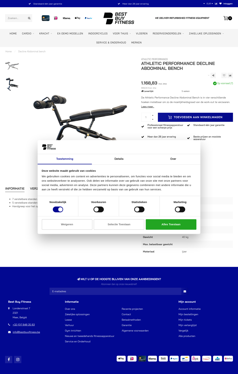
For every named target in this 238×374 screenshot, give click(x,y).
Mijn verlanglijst (187, 325)
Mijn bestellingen (188, 314)
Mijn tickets (185, 319)
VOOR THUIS (120, 33)
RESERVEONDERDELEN (167, 33)
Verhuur (69, 325)
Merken (136, 42)
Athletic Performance (154, 59)
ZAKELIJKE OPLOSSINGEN (205, 33)
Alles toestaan (171, 224)
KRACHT (44, 33)
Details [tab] (119, 159)
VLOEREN (142, 33)
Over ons (70, 308)
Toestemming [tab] (64, 159)
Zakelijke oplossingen (77, 314)
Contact (126, 314)
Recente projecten (132, 308)
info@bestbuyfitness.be (26, 332)
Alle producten (186, 336)
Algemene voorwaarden (135, 330)
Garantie (127, 325)
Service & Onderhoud (111, 42)
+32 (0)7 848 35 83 (24, 324)
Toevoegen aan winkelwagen (195, 117)
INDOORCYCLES (98, 33)
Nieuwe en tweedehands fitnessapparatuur (89, 336)
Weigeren (67, 224)
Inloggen (228, 3)
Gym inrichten (73, 330)
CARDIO (26, 33)
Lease (68, 319)
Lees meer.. (147, 106)
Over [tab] (173, 159)
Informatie (14, 188)
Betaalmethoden (131, 319)
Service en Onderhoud (77, 341)
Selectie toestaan (119, 224)
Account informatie (189, 308)
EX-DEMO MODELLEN (70, 33)
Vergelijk (183, 330)
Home (13, 33)
